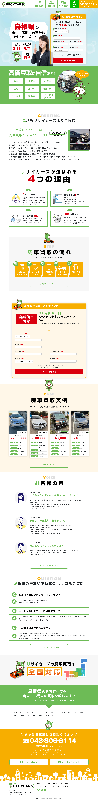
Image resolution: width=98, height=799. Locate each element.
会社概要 (66, 786)
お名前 (55, 35)
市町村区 (71, 47)
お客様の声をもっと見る (49, 565)
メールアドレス (73, 41)
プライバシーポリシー (43, 786)
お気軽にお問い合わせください (88, 4)
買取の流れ (39, 4)
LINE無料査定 (28, 762)
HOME (39, 784)
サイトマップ (57, 786)
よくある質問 (63, 4)
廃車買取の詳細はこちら (49, 284)
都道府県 (56, 47)
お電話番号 (57, 41)
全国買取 (73, 784)
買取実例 (51, 4)
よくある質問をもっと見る (49, 647)
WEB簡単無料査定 (69, 762)
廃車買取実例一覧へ (49, 464)
